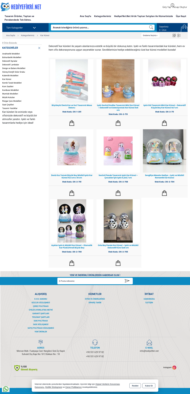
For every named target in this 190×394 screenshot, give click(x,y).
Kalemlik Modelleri (10, 75)
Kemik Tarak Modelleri (12, 83)
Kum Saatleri (7, 86)
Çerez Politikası (41, 306)
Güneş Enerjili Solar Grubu (13, 72)
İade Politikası (41, 321)
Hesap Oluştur (179, 7)
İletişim (149, 303)
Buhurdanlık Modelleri (11, 57)
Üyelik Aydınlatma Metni (41, 310)
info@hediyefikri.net (149, 351)
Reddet (135, 386)
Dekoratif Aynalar (9, 61)
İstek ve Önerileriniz (95, 299)
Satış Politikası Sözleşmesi (41, 328)
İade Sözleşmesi (40, 324)
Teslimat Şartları (41, 317)
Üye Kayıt (181, 16)
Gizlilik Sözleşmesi (41, 303)
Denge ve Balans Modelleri (13, 68)
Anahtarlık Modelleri (11, 54)
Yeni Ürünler (41, 332)
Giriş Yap (166, 7)
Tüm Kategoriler (21, 27)
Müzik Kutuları (8, 97)
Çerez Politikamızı (73, 387)
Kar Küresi (6, 79)
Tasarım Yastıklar (9, 108)
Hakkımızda (149, 299)
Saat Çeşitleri (8, 105)
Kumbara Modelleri (10, 90)
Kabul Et (149, 386)
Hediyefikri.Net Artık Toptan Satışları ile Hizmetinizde (143, 16)
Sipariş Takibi (95, 303)
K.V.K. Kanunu (40, 299)
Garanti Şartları (40, 313)
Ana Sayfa (85, 16)
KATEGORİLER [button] (21, 47)
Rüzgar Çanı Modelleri (11, 101)
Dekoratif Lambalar (10, 64)
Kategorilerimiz (102, 16)
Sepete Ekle (71, 123)
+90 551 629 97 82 (95, 352)
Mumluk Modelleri (10, 94)
